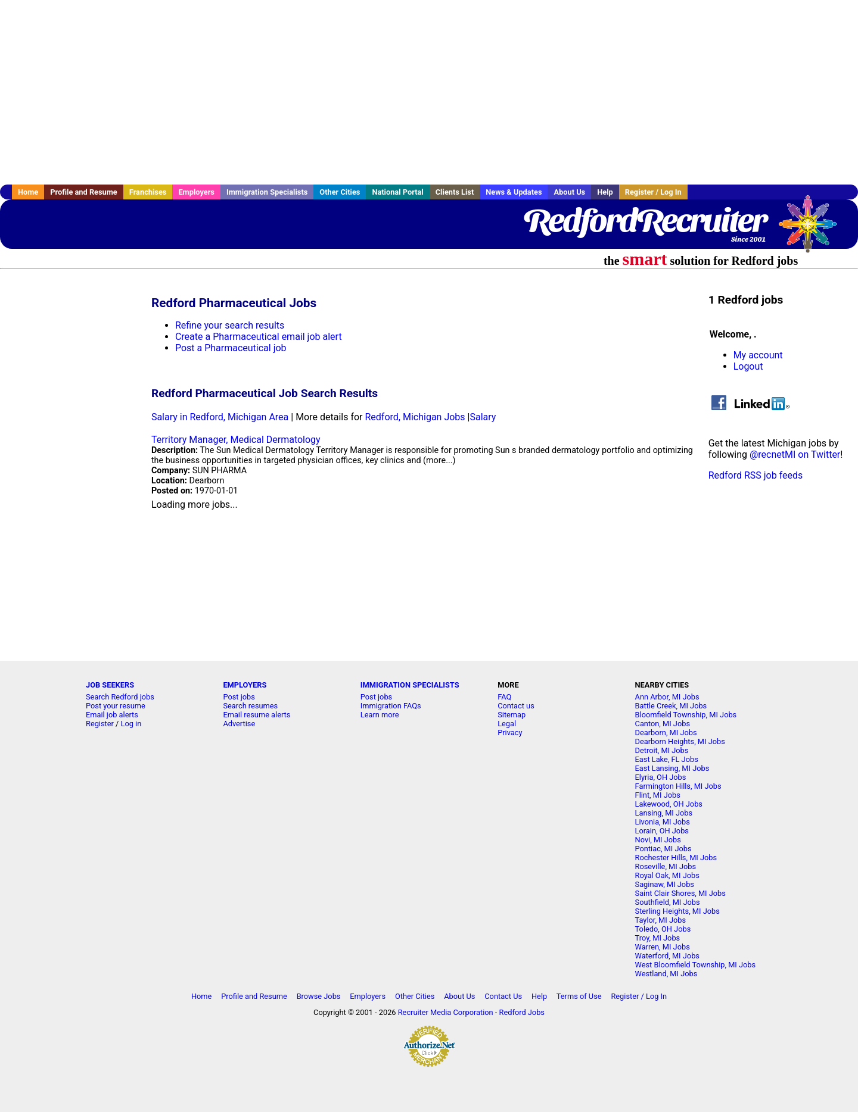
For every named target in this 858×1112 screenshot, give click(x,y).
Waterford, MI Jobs (667, 955)
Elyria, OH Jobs (660, 777)
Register (100, 723)
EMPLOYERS (244, 684)
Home (28, 192)
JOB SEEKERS (110, 684)
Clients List (455, 192)
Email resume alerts (256, 714)
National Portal (397, 192)
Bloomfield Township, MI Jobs (686, 714)
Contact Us (503, 996)
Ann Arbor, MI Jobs (667, 696)
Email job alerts (112, 714)
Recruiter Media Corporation (445, 1012)
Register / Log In (653, 192)
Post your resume (115, 705)
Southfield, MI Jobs (667, 902)
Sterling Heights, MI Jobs (677, 911)
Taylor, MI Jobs (660, 920)
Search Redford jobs (120, 696)
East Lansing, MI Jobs (672, 768)
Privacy (510, 732)
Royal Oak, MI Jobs (667, 875)
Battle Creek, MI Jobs (671, 705)
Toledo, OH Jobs (663, 928)
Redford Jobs (522, 1012)
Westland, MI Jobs (666, 973)
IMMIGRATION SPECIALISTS (409, 684)
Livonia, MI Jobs (662, 821)
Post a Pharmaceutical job (231, 348)
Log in (131, 723)
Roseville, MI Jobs (665, 866)
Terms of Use (579, 996)
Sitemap (512, 714)
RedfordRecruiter (644, 220)
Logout (748, 366)
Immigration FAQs (390, 705)
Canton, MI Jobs (662, 723)
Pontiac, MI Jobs (663, 848)
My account (758, 355)
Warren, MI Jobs (662, 946)
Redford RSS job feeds (755, 475)
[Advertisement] (429, 92)
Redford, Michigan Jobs (415, 417)
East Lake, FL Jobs (666, 759)
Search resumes (250, 705)
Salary (483, 417)
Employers (196, 192)
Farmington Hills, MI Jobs (678, 786)
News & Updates (514, 192)
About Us (569, 192)
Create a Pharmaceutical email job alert (258, 336)
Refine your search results (229, 325)
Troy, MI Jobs (657, 937)
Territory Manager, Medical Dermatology (236, 439)
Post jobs (238, 696)
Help (605, 192)
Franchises (148, 192)
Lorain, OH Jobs (662, 830)
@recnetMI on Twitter (795, 454)
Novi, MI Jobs (658, 839)
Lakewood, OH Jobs (668, 803)
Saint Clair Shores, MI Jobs (680, 893)
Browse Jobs (319, 996)
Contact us (516, 705)
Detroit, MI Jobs (662, 750)
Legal (507, 723)
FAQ (504, 696)
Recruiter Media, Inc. (813, 229)
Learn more (379, 714)
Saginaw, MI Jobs (664, 884)
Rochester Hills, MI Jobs (676, 857)
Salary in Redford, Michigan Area (219, 417)
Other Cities (339, 192)
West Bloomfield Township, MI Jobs (695, 964)
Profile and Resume (83, 192)
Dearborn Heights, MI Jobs (680, 741)
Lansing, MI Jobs (664, 812)
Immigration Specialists (266, 192)
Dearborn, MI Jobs (666, 732)
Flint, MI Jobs (657, 795)
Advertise (239, 723)
